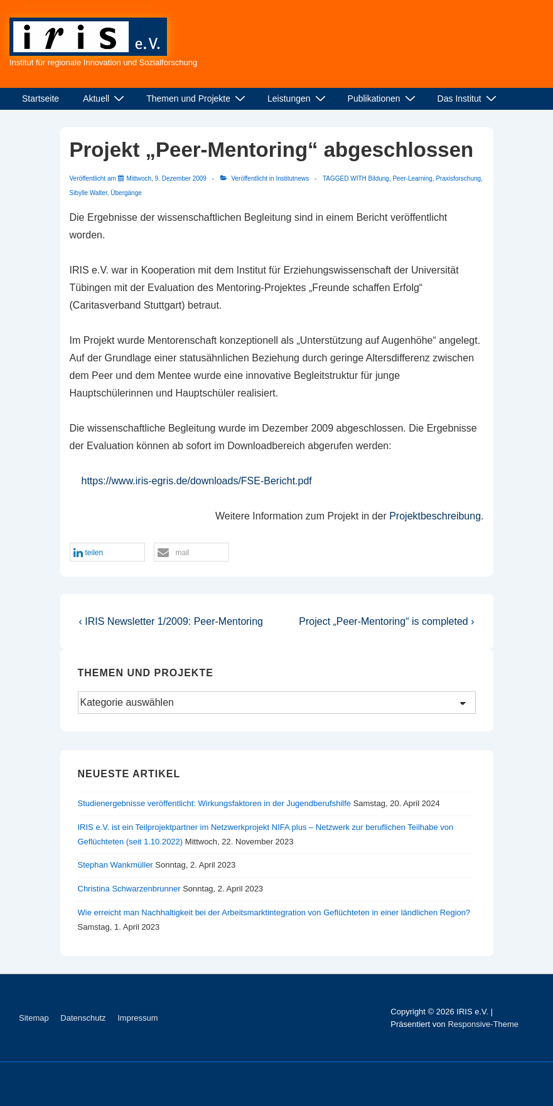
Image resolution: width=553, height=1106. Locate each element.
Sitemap (34, 1018)
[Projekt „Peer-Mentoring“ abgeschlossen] (167, 178)
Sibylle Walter (88, 192)
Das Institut (469, 98)
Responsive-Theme (483, 1024)
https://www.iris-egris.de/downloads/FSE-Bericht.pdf (197, 481)
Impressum (137, 1018)
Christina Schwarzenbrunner (129, 888)
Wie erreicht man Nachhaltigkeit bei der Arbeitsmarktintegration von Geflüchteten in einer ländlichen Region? (274, 912)
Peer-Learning (412, 178)
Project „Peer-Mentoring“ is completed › (386, 621)
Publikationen (383, 98)
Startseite (40, 98)
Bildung (378, 178)
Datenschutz (82, 1018)
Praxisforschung (458, 178)
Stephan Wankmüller (115, 864)
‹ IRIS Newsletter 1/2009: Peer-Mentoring (171, 621)
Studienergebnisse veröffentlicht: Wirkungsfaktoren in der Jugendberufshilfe (215, 803)
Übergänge (125, 192)
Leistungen (298, 98)
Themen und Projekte (197, 98)
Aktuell (105, 98)
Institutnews (292, 178)
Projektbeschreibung (435, 516)
